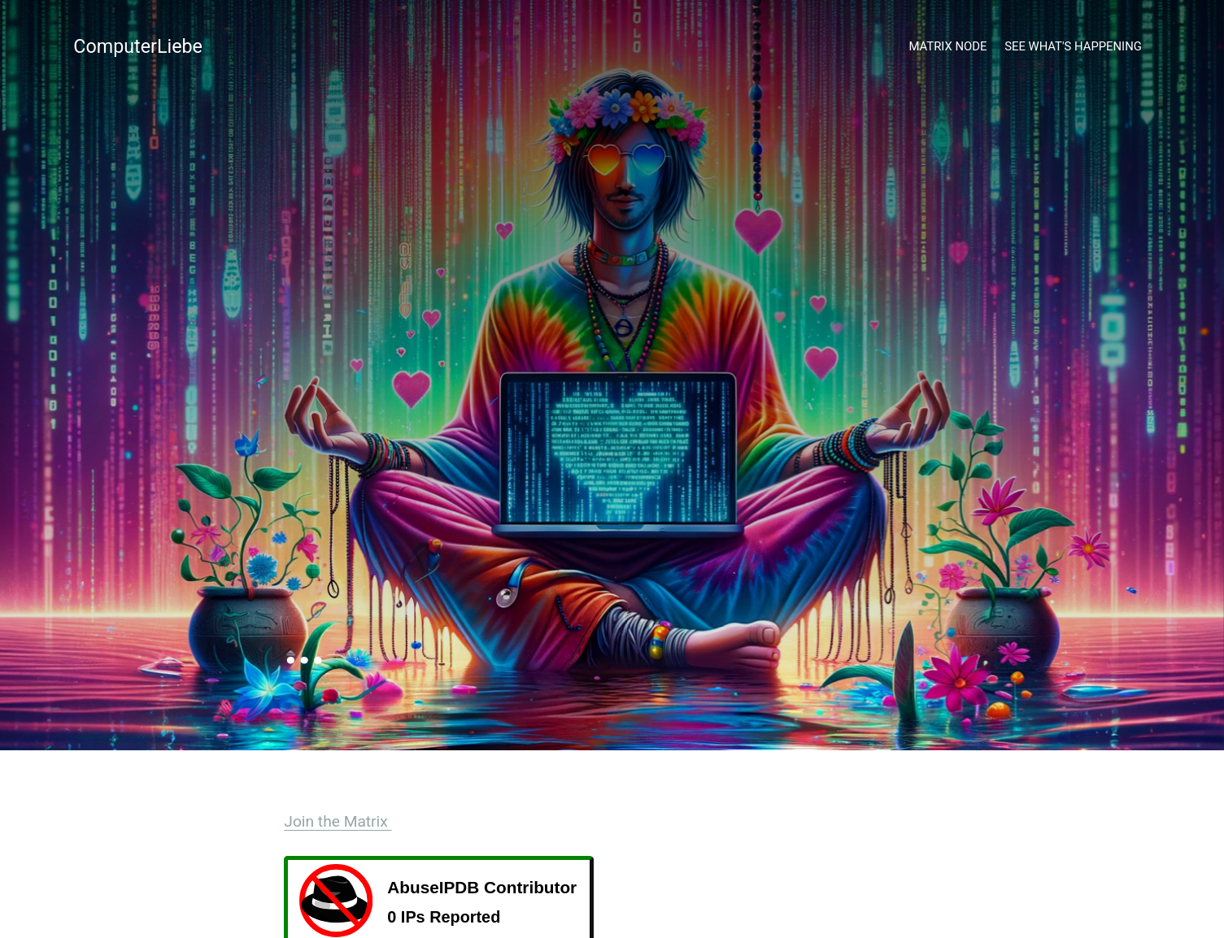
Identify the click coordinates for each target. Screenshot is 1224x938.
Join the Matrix (337, 821)
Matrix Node (948, 46)
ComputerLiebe (138, 46)
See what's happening (1073, 46)
